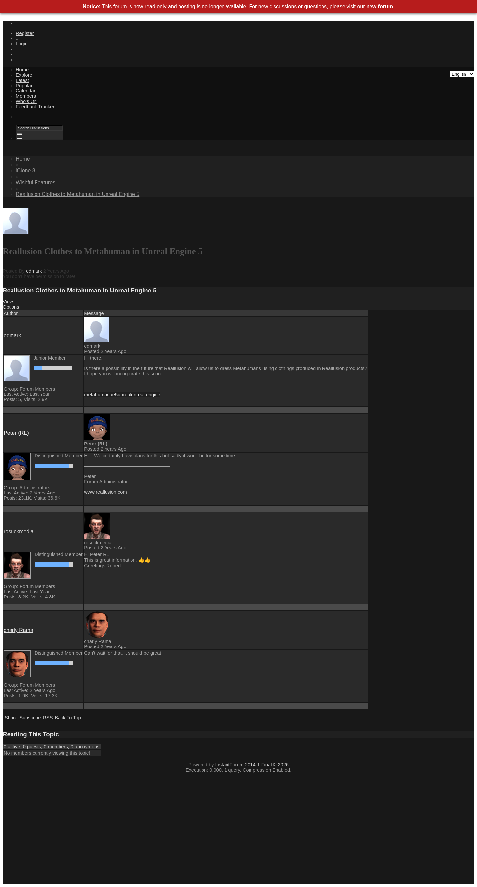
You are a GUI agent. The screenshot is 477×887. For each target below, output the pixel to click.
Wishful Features (35, 182)
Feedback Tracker (35, 106)
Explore (24, 75)
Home (22, 69)
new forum (379, 6)
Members (26, 96)
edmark (34, 271)
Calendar (25, 90)
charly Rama (18, 630)
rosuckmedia (19, 531)
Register (25, 33)
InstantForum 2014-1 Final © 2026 (252, 764)
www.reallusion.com (105, 491)
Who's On (26, 101)
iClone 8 (25, 170)
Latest (22, 80)
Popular (24, 85)
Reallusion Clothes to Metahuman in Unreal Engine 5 (77, 194)
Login (22, 43)
